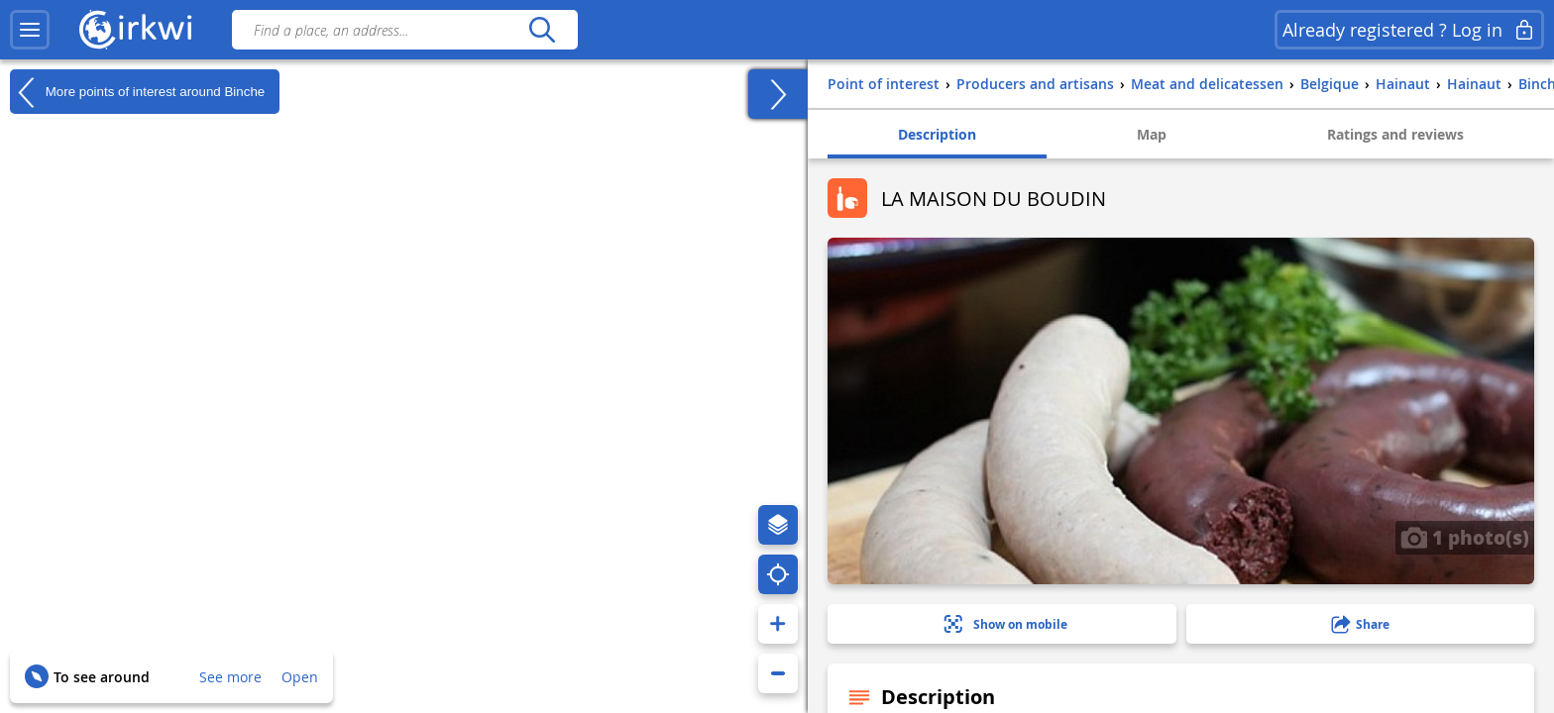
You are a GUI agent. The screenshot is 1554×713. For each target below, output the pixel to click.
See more (230, 676)
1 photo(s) (1464, 537)
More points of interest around (137, 92)
